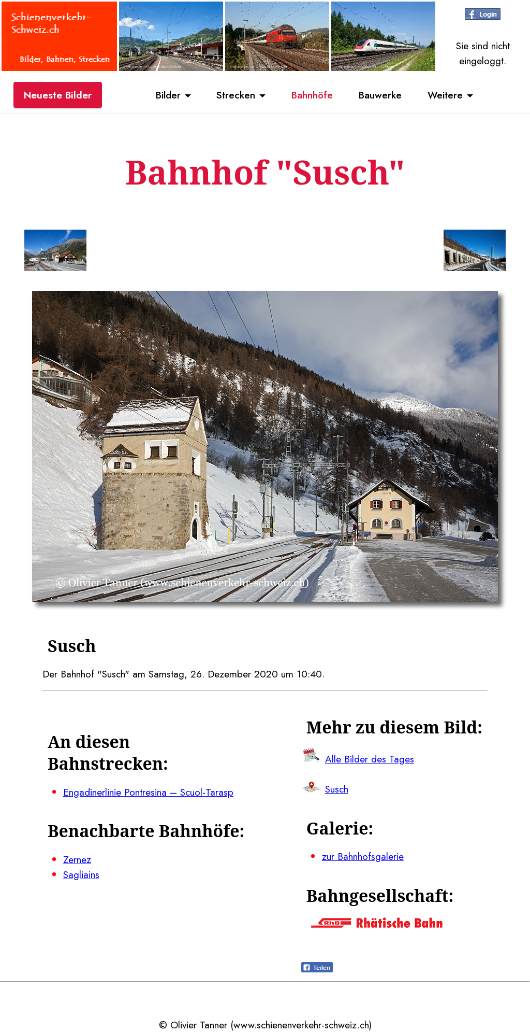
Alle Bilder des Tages (369, 759)
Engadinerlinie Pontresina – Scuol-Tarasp (148, 792)
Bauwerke (380, 95)
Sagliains (81, 874)
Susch (336, 789)
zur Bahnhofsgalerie (363, 856)
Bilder (168, 95)
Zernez (77, 859)
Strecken (235, 95)
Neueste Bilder (58, 95)
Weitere (445, 95)
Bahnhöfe (312, 95)
